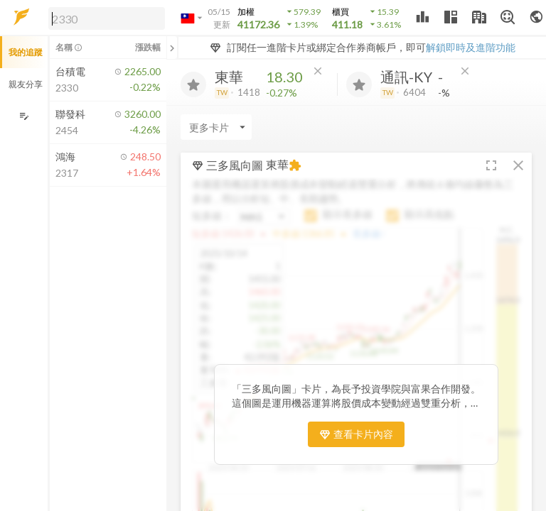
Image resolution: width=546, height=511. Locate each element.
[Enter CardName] (216, 127)
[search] (106, 18)
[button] (104, 17)
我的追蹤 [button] (26, 52)
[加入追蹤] (193, 84)
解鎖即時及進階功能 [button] (470, 47)
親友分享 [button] (26, 84)
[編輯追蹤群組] (24, 116)
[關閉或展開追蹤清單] (172, 47)
